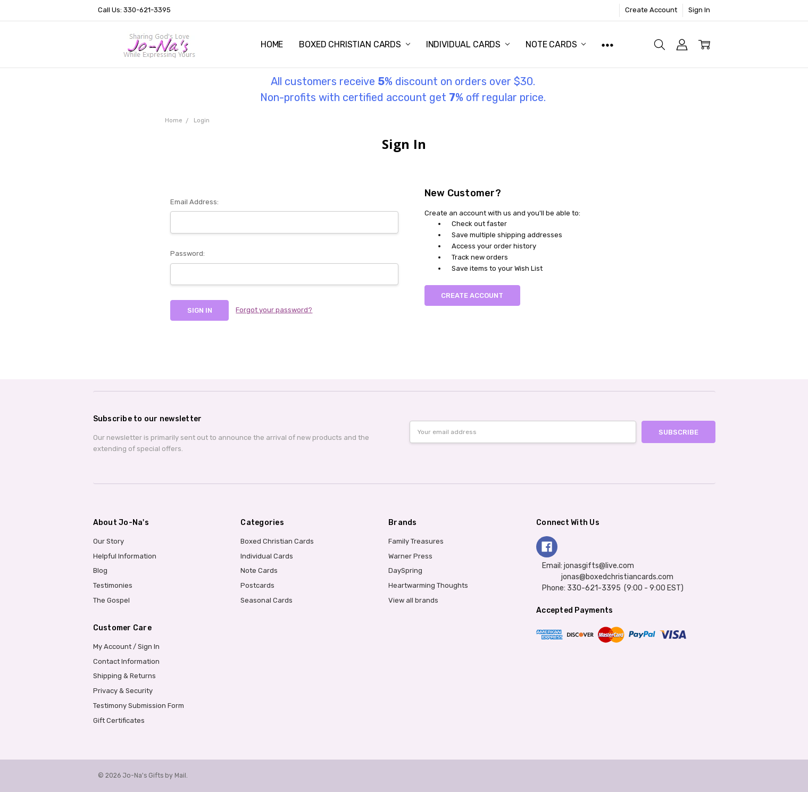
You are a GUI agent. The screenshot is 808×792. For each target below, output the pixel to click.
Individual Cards (468, 44)
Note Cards (556, 44)
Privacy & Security (123, 691)
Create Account (651, 10)
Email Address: (194, 202)
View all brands (413, 600)
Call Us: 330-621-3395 (134, 10)
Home (272, 44)
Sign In (699, 10)
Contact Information (126, 661)
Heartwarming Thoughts (428, 585)
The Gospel (111, 600)
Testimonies (112, 585)
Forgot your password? (274, 310)
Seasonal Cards (266, 600)
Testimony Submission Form (138, 706)
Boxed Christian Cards (354, 44)
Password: (187, 253)
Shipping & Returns (124, 676)
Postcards (257, 585)
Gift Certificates (119, 720)
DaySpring (405, 570)
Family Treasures (416, 541)
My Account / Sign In (126, 647)
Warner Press (410, 556)
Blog (100, 570)
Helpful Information (124, 556)
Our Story (108, 541)
